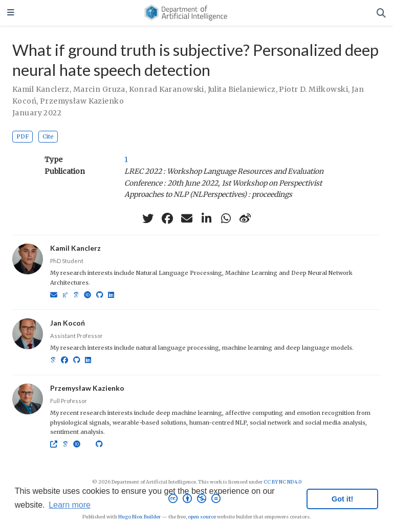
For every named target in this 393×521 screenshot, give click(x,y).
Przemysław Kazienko (82, 101)
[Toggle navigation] (10, 13)
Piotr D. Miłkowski (313, 89)
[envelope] (186, 218)
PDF (22, 136)
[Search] (381, 13)
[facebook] (167, 218)
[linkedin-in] (206, 218)
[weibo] (245, 218)
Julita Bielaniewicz (242, 89)
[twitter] (148, 218)
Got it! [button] (342, 499)
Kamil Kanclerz (41, 89)
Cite (48, 136)
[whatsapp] (225, 218)
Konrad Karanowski (166, 89)
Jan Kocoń (67, 322)
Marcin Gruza (99, 89)
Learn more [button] (70, 504)
